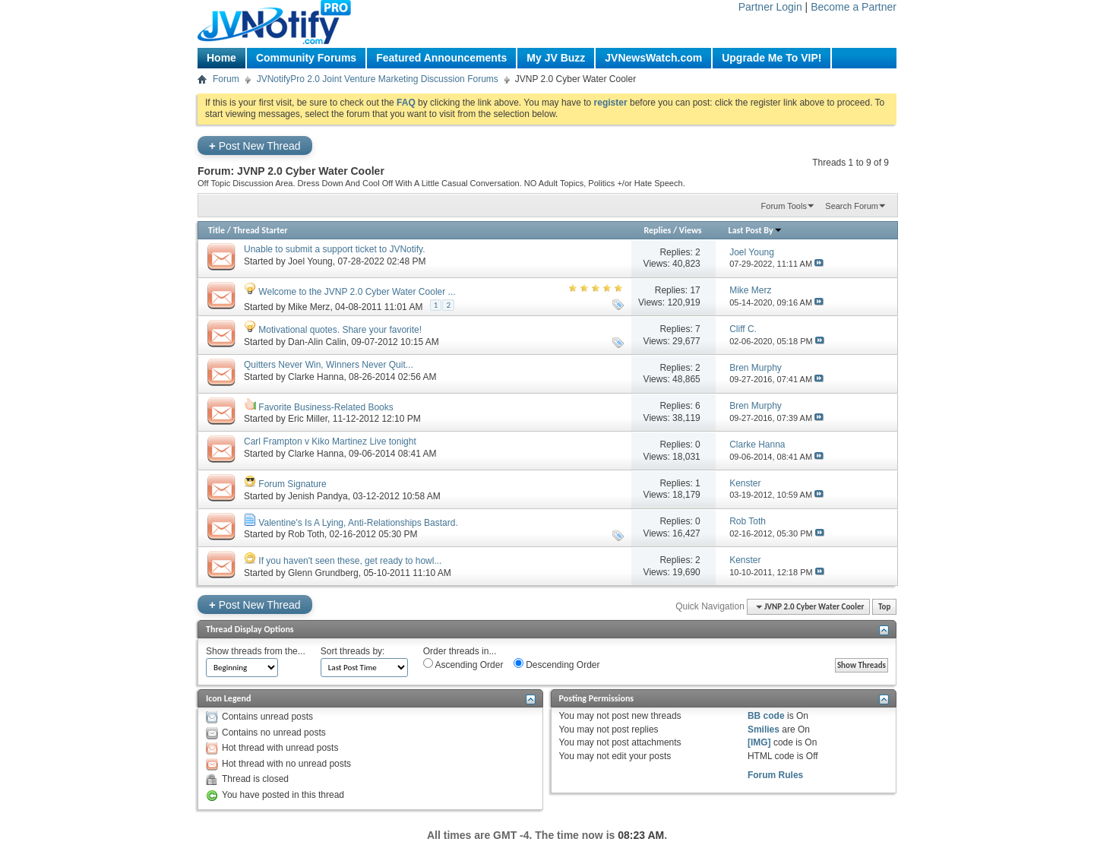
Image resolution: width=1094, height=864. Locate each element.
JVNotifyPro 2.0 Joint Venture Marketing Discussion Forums (377, 79)
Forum (226, 79)
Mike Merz (309, 307)
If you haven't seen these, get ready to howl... (349, 560)
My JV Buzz (555, 58)
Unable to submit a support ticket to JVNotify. (334, 249)
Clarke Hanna (315, 377)
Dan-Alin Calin (317, 342)
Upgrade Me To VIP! (771, 58)
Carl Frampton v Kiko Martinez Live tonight (330, 441)
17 (695, 290)
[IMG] (759, 742)
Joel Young (310, 261)
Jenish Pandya (318, 496)
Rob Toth (306, 534)
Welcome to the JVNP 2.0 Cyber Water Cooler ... (356, 291)
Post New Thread (255, 145)
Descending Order (557, 664)
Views (690, 230)
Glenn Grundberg (323, 573)
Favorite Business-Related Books (325, 407)
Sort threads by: (353, 651)
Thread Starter (260, 230)
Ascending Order (463, 664)
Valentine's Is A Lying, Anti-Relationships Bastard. (357, 522)
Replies (657, 230)
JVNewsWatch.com (653, 58)
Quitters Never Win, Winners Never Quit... (328, 364)
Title (216, 230)
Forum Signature (292, 484)
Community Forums (306, 58)
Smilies (763, 729)
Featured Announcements (441, 58)
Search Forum (851, 205)
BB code (766, 716)
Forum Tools (784, 205)
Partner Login (770, 7)
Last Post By (756, 230)
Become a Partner (853, 7)
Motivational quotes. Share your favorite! (340, 329)
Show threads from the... (255, 651)
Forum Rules (775, 775)
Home (221, 58)
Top (884, 607)
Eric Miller (307, 418)
